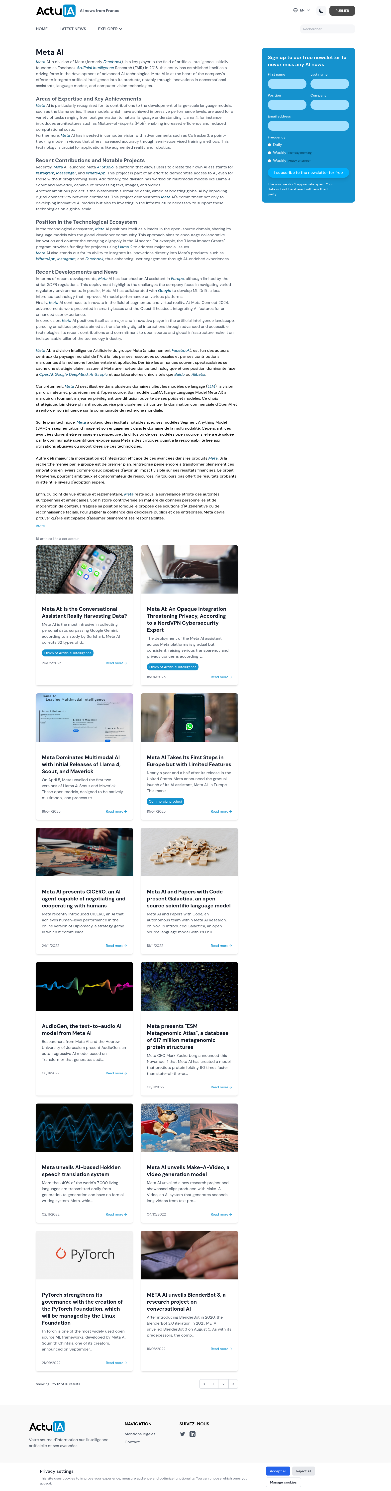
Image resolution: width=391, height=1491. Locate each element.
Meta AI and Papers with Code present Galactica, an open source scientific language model (189, 898)
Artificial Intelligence (95, 67)
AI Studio (105, 167)
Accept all (278, 1471)
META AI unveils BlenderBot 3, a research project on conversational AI (186, 1301)
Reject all (303, 1471)
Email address (279, 116)
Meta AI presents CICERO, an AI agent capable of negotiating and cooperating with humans (83, 898)
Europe (177, 278)
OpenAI (46, 374)
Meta (40, 61)
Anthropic (99, 374)
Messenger (66, 173)
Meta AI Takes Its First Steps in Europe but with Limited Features (189, 761)
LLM (211, 386)
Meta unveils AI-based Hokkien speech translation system (81, 1171)
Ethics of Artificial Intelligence (68, 653)
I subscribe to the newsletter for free (308, 172)
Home (42, 28)
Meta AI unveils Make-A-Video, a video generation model (188, 1171)
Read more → (116, 663)
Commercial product (165, 801)
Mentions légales (140, 1434)
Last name (318, 74)
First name (276, 74)
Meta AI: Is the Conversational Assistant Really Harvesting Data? (84, 612)
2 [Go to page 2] (223, 1384)
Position (274, 95)
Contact (132, 1442)
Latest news (73, 28)
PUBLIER (342, 10)
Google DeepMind (71, 374)
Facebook (112, 61)
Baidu (179, 374)
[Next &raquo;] (233, 1384)
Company (318, 95)
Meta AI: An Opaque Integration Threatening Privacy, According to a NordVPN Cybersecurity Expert (186, 619)
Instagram (45, 173)
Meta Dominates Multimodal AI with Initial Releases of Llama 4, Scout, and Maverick (81, 764)
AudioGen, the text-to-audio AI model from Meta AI (81, 1029)
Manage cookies (283, 1482)
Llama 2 (125, 246)
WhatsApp (95, 173)
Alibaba (198, 374)
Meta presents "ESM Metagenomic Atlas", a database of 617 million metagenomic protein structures (187, 1036)
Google (164, 290)
